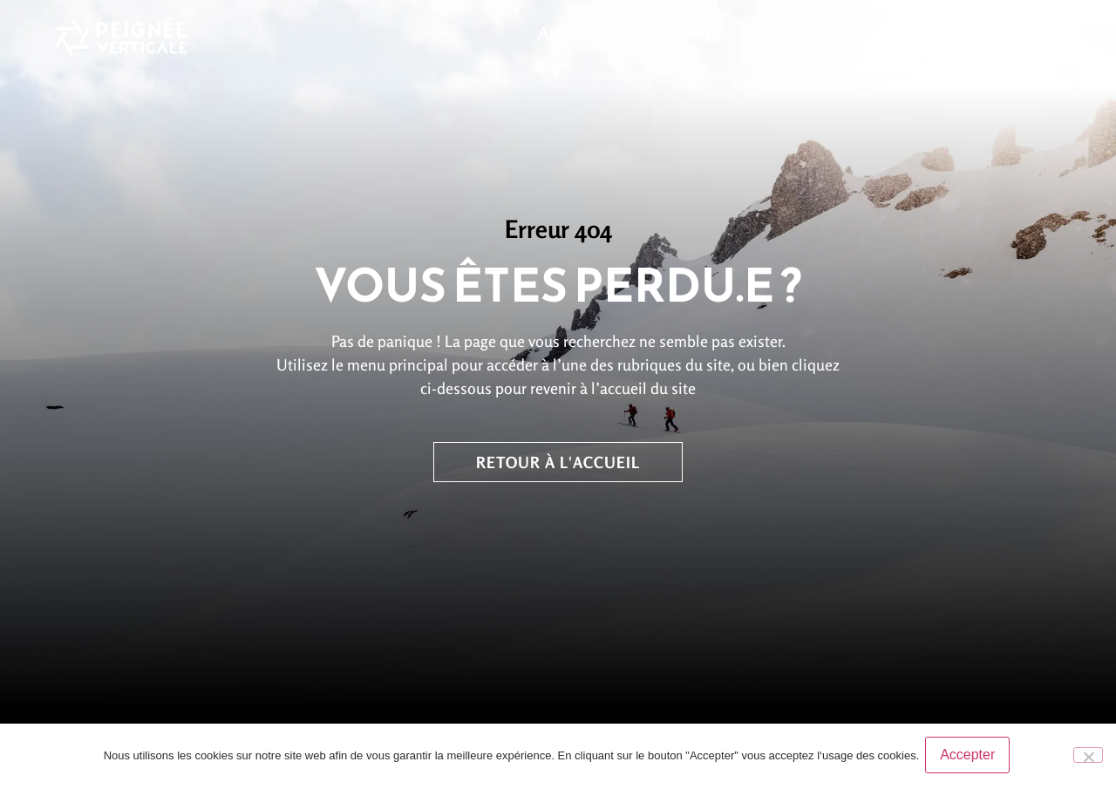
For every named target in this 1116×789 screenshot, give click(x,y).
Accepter (969, 757)
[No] (1088, 757)
